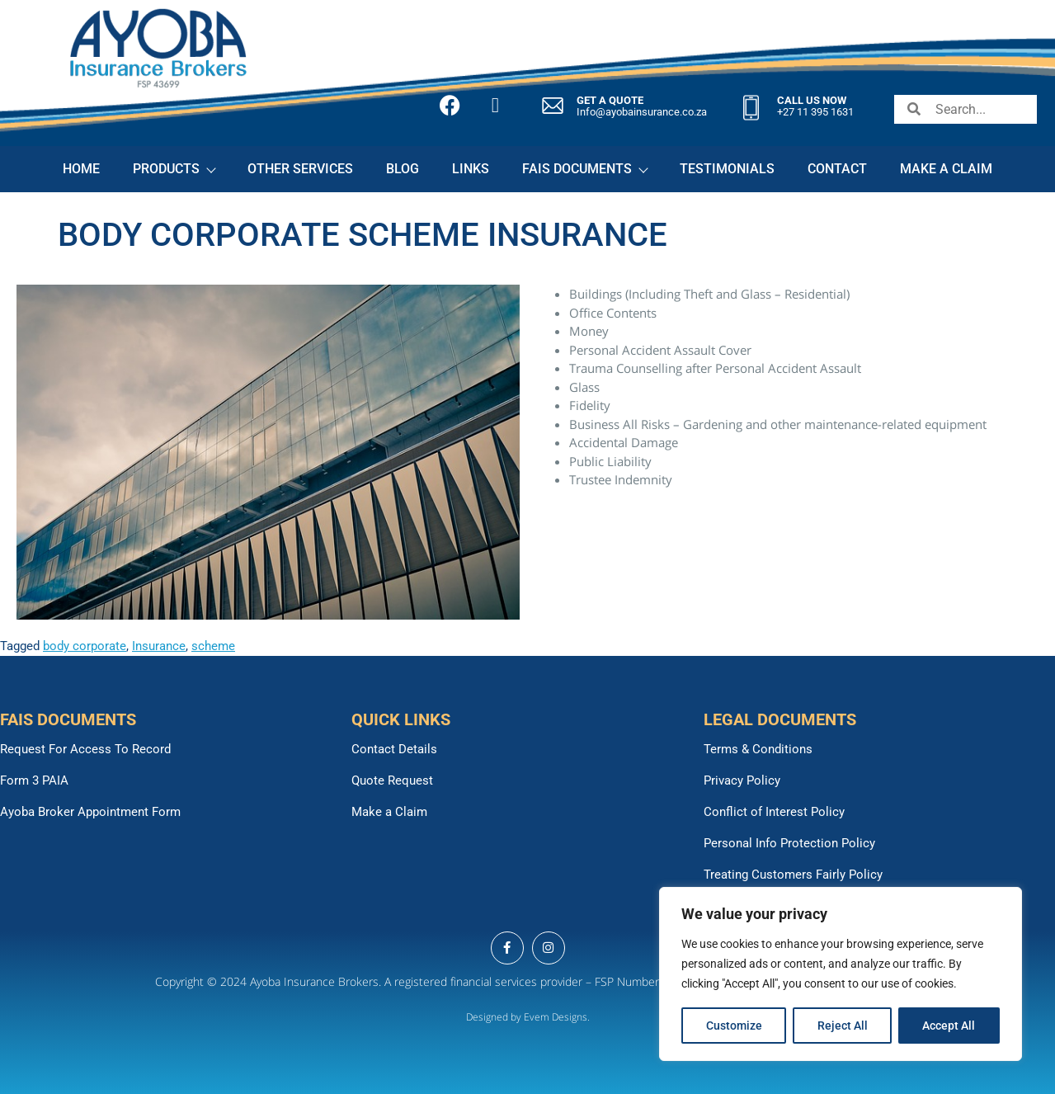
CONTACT (837, 169)
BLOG (402, 169)
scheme (213, 646)
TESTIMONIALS (727, 169)
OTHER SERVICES (300, 169)
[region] (840, 974)
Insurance (159, 646)
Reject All (842, 1025)
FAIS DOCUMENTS (584, 169)
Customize (734, 1025)
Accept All (949, 1025)
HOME (81, 169)
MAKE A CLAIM (946, 169)
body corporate (84, 646)
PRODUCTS (173, 169)
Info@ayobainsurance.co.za (642, 112)
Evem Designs (555, 1017)
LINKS (470, 169)
